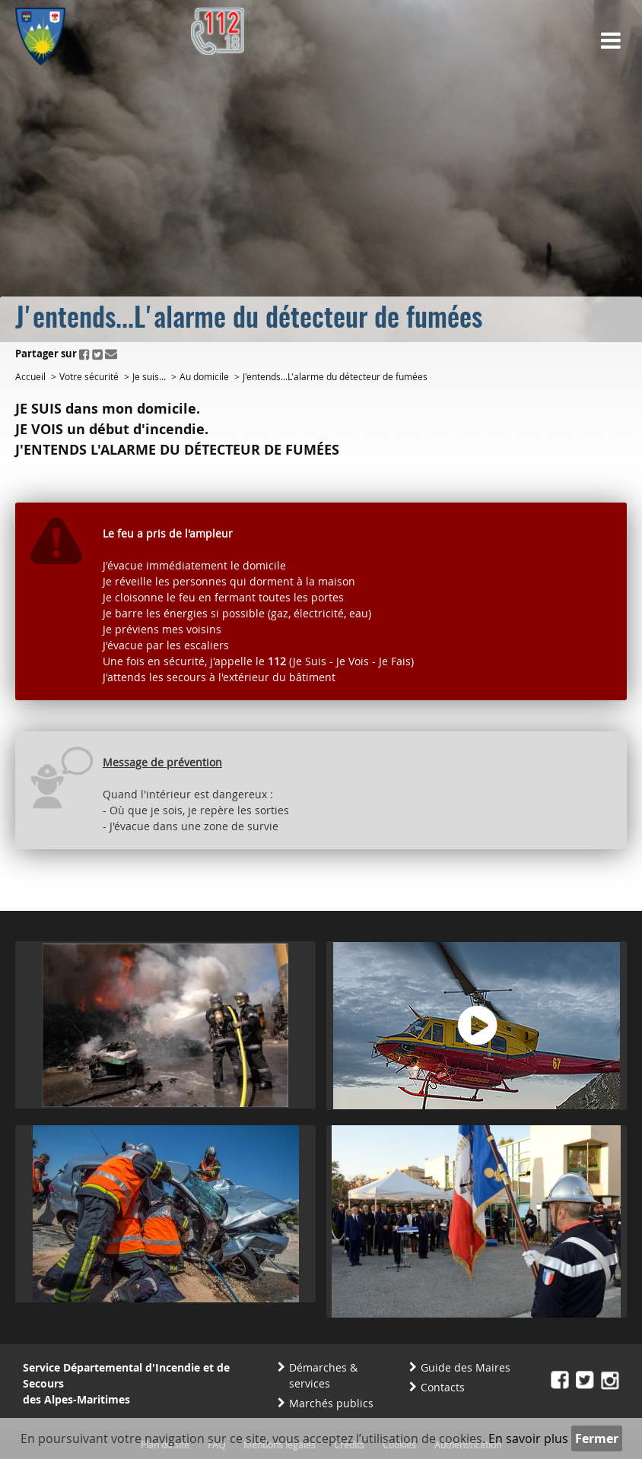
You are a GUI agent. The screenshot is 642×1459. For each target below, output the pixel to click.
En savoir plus (528, 1438)
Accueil (30, 376)
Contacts (443, 1387)
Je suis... (149, 376)
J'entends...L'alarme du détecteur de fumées (335, 376)
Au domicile (204, 376)
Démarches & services (323, 1375)
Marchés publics (331, 1403)
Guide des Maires (465, 1367)
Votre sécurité (89, 376)
